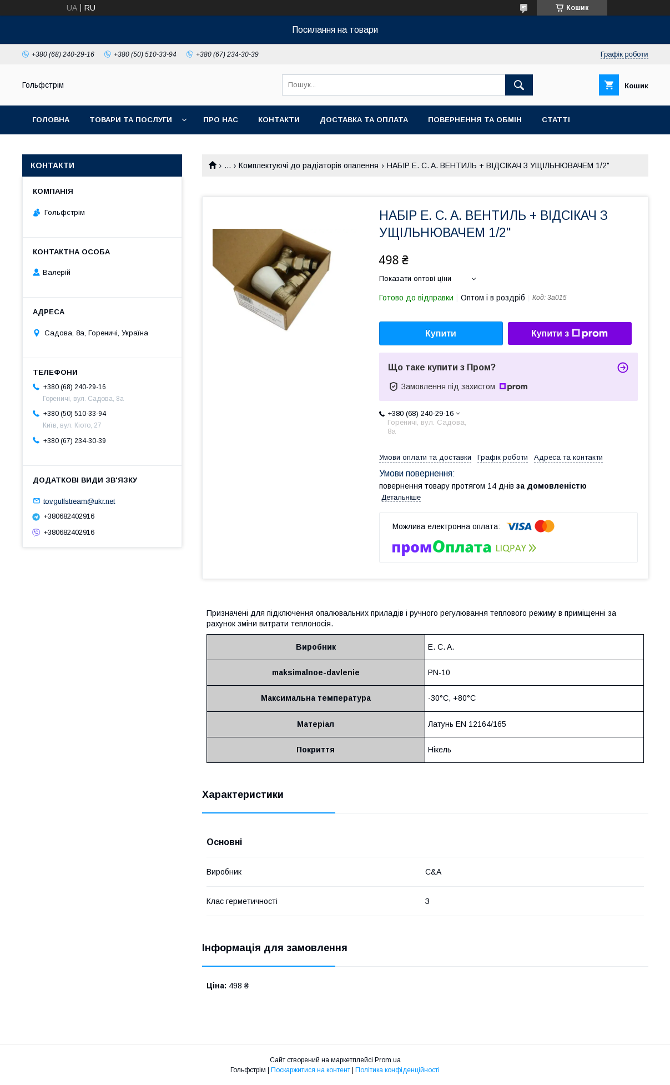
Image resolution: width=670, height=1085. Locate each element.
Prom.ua (388, 1060)
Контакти (279, 119)
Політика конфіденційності (397, 1070)
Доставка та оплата (364, 119)
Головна (50, 119)
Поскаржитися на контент (310, 1070)
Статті (556, 119)
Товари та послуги (130, 119)
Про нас (220, 119)
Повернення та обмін (475, 119)
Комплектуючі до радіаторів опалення (309, 165)
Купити (440, 333)
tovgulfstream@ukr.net (79, 500)
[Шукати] (519, 85)
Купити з (569, 334)
